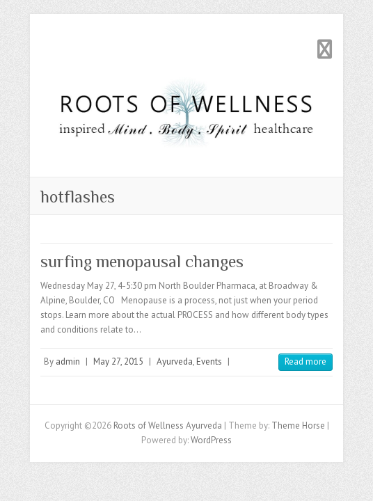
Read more (305, 361)
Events (209, 361)
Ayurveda (175, 361)
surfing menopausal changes (142, 261)
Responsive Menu (324, 49)
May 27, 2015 (118, 361)
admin (68, 361)
